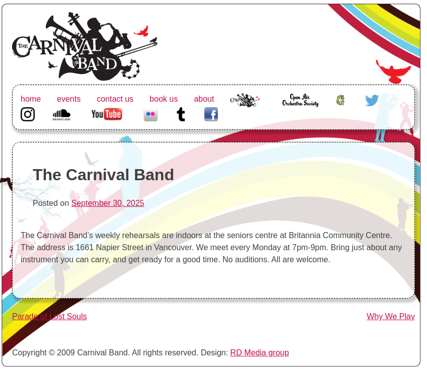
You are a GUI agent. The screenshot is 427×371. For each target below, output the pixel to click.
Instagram (28, 113)
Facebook (211, 113)
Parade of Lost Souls (49, 316)
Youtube (105, 113)
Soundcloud (63, 113)
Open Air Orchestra (300, 105)
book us (164, 99)
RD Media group (259, 352)
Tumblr (181, 113)
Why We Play (391, 316)
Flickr (151, 113)
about (204, 99)
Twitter (372, 99)
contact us (115, 99)
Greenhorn (342, 99)
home (31, 99)
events (69, 99)
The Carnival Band (245, 111)
